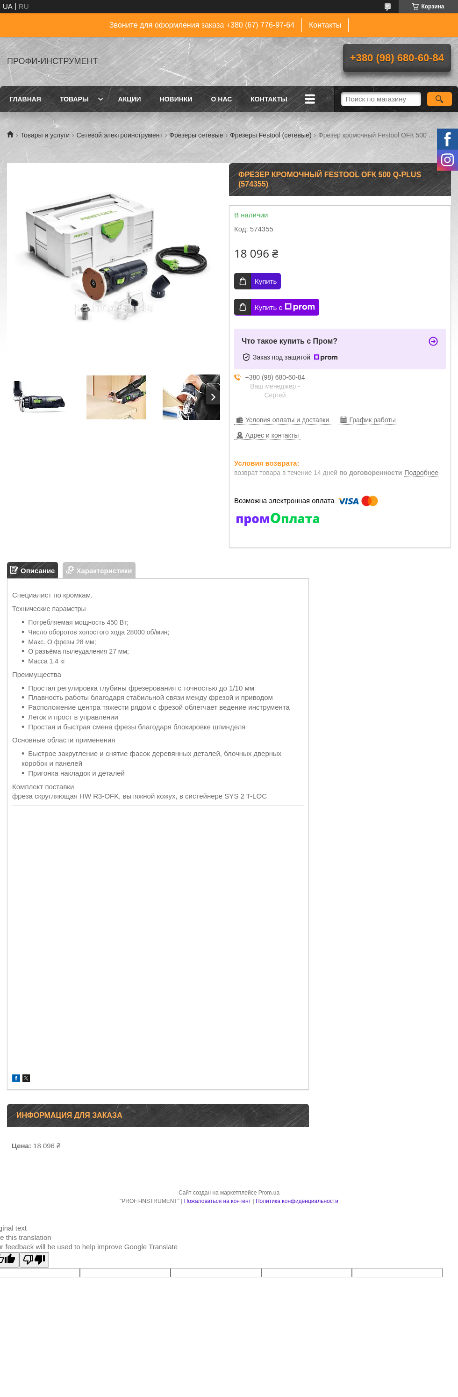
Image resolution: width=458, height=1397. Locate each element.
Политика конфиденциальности (297, 1201)
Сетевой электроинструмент (120, 135)
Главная (25, 99)
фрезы (64, 642)
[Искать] (439, 99)
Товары (74, 99)
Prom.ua (268, 1192)
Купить (266, 281)
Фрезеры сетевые (196, 135)
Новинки (176, 99)
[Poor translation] (34, 1259)
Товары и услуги (45, 135)
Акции (129, 99)
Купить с (285, 307)
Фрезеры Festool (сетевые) (270, 135)
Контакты (325, 25)
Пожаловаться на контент (217, 1201)
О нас (221, 99)
